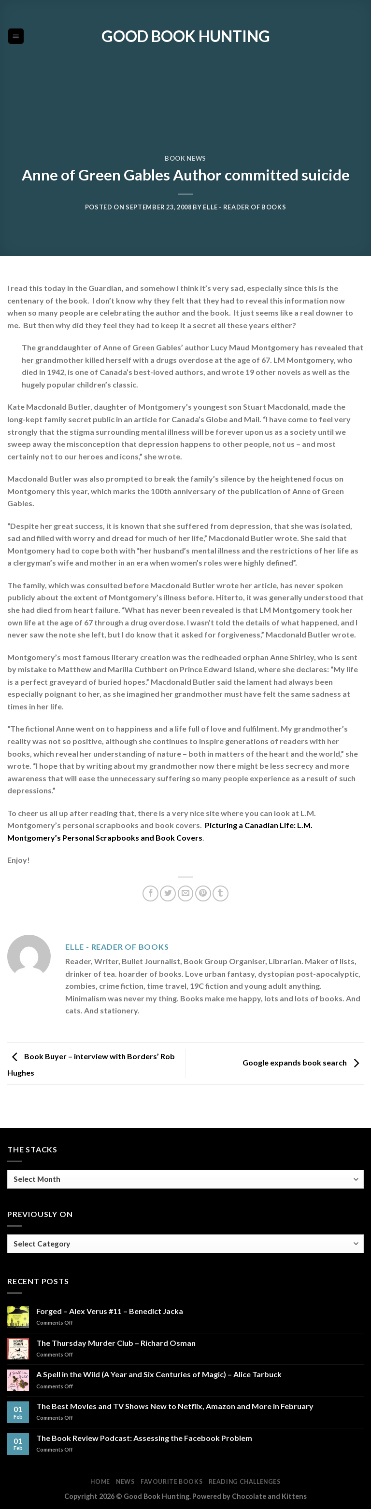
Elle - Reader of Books (244, 207)
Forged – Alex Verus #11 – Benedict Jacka (109, 1310)
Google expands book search (303, 1062)
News (125, 1481)
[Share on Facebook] (150, 893)
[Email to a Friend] (186, 893)
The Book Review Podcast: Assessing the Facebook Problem (144, 1437)
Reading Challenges (245, 1481)
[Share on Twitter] (168, 893)
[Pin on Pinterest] (203, 893)
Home (100, 1481)
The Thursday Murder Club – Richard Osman (116, 1342)
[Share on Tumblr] (220, 893)
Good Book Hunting (185, 36)
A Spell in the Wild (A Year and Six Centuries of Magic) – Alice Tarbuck (159, 1374)
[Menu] (16, 36)
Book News (185, 158)
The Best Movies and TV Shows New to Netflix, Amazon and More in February (175, 1406)
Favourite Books (171, 1481)
